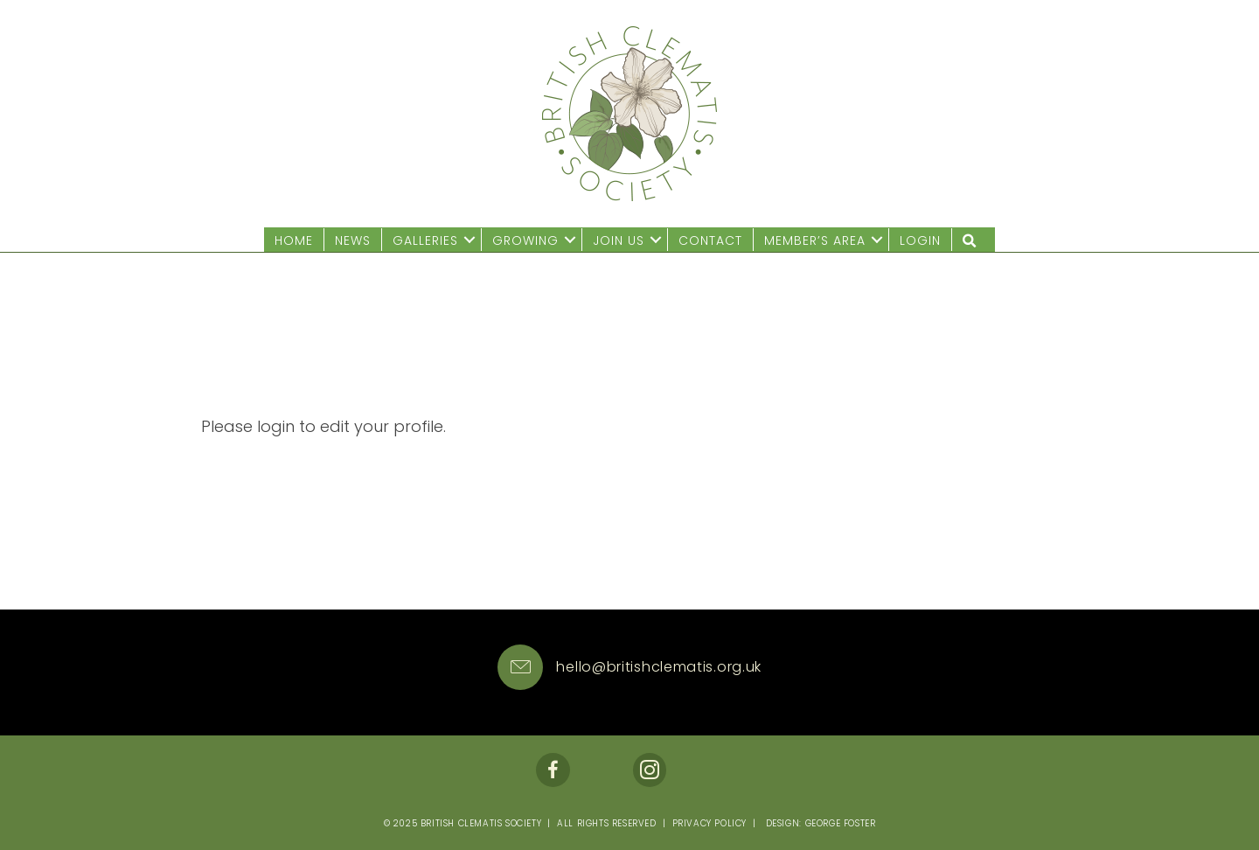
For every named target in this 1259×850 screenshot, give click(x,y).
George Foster (840, 823)
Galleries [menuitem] (425, 240)
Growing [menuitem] (525, 240)
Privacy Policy (709, 823)
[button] (469, 240)
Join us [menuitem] (618, 240)
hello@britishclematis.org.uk (659, 667)
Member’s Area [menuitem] (815, 240)
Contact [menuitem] (710, 240)
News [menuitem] (353, 240)
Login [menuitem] (920, 240)
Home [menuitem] (294, 240)
